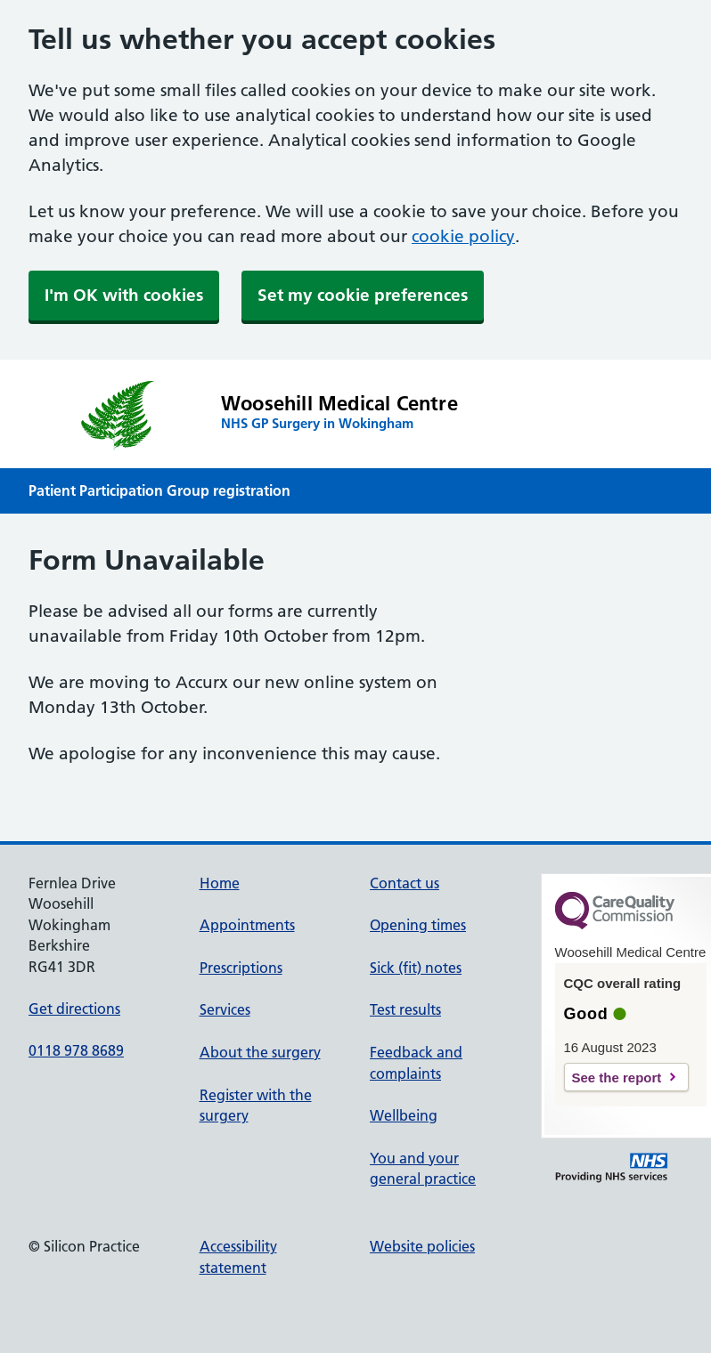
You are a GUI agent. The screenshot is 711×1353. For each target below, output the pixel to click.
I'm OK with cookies (124, 295)
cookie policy (463, 236)
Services (225, 1009)
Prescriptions (241, 967)
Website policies (422, 1246)
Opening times (418, 925)
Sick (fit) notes (416, 967)
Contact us (404, 883)
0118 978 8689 (76, 1050)
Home (220, 883)
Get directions (74, 1008)
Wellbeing (403, 1115)
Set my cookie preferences (362, 295)
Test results (405, 1009)
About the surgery (260, 1052)
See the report (617, 1077)
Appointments (247, 925)
